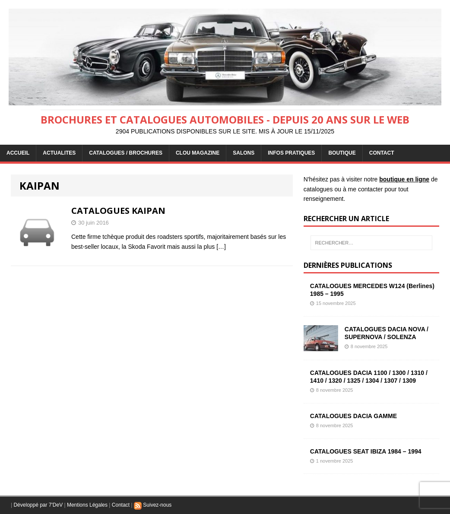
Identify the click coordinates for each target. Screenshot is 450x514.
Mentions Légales (87, 505)
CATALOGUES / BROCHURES (125, 153)
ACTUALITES (59, 153)
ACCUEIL (17, 153)
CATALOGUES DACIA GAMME (353, 415)
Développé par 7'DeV (38, 505)
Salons (243, 153)
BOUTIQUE (341, 153)
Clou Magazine (197, 153)
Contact (121, 505)
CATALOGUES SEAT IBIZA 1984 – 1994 (365, 451)
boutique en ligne (404, 179)
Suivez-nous (152, 505)
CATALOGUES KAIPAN (118, 210)
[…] (221, 246)
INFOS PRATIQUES (291, 153)
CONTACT (381, 153)
